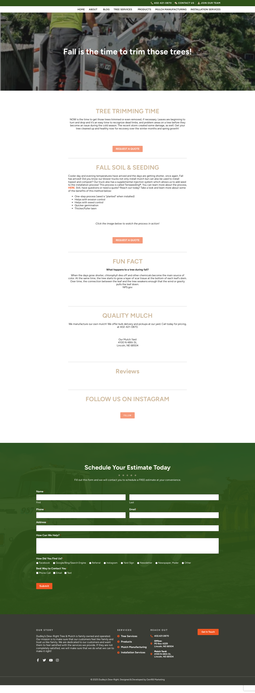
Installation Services (205, 13)
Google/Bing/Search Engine (71, 570)
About (93, 13)
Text (69, 580)
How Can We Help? (48, 543)
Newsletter (146, 570)
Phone (40, 517)
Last (131, 510)
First (38, 510)
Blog (106, 13)
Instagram (112, 570)
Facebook (44, 570)
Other (188, 570)
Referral (96, 570)
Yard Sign (129, 570)
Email (133, 517)
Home (81, 13)
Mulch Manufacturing (171, 13)
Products (144, 13)
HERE (71, 195)
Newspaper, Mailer (168, 570)
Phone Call (45, 580)
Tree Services (123, 13)
